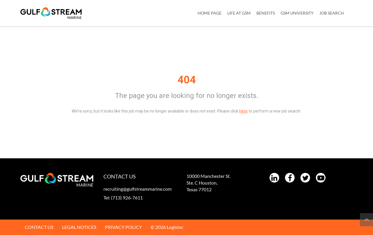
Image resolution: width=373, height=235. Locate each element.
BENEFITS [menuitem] (265, 12)
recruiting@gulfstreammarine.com (137, 189)
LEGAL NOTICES (79, 227)
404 (186, 80)
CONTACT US (39, 227)
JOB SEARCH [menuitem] (331, 12)
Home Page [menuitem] (209, 12)
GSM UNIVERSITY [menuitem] (297, 12)
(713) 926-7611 (127, 197)
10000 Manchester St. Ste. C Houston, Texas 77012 (208, 182)
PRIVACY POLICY (123, 227)
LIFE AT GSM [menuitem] (239, 12)
